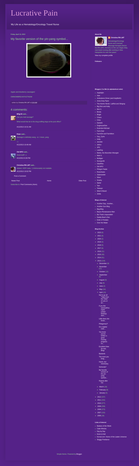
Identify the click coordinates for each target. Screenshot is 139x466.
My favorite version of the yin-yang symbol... (103, 374)
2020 (99, 239)
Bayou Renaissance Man (106, 212)
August (102, 280)
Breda (99, 112)
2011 (99, 400)
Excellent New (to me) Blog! (104, 348)
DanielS (100, 123)
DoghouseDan (102, 126)
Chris (99, 120)
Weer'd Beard (102, 191)
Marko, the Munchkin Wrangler (108, 153)
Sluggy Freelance (103, 440)
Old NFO (20, 152)
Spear (99, 183)
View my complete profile (104, 55)
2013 (99, 261)
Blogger (79, 454)
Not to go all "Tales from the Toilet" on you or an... (104, 299)
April (101, 292)
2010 (99, 403)
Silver (99, 177)
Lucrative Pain (34, 12)
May (101, 289)
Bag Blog (100, 209)
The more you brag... (104, 358)
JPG (98, 147)
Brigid (99, 115)
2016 (99, 251)
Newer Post (15, 181)
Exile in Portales (102, 220)
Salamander (101, 175)
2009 (99, 406)
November (103, 267)
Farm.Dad (100, 131)
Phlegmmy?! (103, 324)
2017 (99, 248)
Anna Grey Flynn (103, 101)
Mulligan (100, 158)
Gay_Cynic (101, 136)
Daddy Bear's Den (103, 217)
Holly (99, 139)
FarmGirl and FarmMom (105, 134)
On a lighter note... (103, 328)
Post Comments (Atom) (28, 184)
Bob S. (99, 109)
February (102, 390)
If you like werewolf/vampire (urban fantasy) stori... (104, 310)
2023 (99, 232)
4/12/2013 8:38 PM (23, 158)
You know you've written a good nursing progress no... (103, 337)
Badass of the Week (104, 426)
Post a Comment (20, 176)
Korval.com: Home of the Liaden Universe (112, 437)
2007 (99, 413)
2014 (99, 258)
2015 (99, 254)
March (101, 387)
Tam (98, 186)
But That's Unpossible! (105, 215)
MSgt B (19, 114)
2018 (99, 245)
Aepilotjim (100, 93)
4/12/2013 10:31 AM (24, 127)
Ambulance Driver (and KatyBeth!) (109, 98)
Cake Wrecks (101, 429)
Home (49, 181)
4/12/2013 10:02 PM (24, 171)
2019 (99, 242)
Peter (19, 134)
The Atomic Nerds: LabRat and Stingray (111, 104)
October (102, 272)
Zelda (99, 194)
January (102, 393)
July (101, 283)
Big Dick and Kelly (103, 106)
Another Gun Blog (103, 206)
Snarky (99, 180)
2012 (99, 397)
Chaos (99, 117)
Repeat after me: (103, 382)
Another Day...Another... (105, 204)
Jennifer (100, 142)
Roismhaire (101, 172)
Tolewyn (100, 188)
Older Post (82, 181)
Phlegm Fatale (102, 169)
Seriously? (102, 367)
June (101, 286)
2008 (99, 409)
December (103, 263)
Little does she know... (104, 320)
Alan (98, 96)
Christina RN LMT (23, 165)
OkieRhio (100, 164)
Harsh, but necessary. (104, 363)
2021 (99, 236)
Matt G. (99, 155)
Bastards (102, 354)
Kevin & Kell (101, 434)
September (103, 275)
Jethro (99, 145)
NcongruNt (101, 161)
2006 (99, 416)
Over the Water (102, 223)
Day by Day (101, 431)
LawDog (100, 150)
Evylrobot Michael (103, 128)
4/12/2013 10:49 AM (24, 145)
